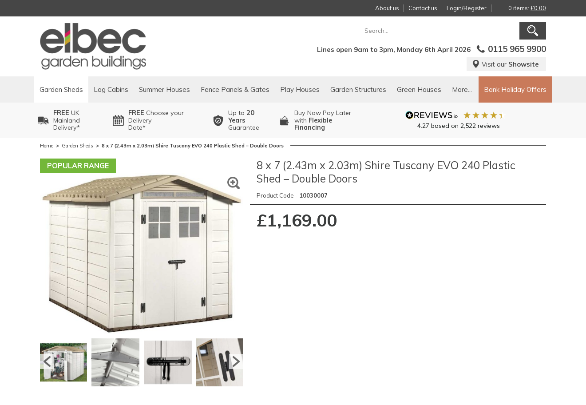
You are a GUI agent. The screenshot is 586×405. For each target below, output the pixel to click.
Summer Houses (164, 89)
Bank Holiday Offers (515, 89)
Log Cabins (111, 89)
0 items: (527, 8)
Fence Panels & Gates (235, 89)
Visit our (505, 64)
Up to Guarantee (243, 120)
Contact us (422, 8)
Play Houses (300, 89)
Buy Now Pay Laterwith (322, 120)
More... (462, 89)
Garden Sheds (61, 89)
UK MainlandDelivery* (66, 120)
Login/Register (467, 8)
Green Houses (419, 89)
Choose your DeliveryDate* (156, 120)
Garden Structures (358, 89)
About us (387, 8)
